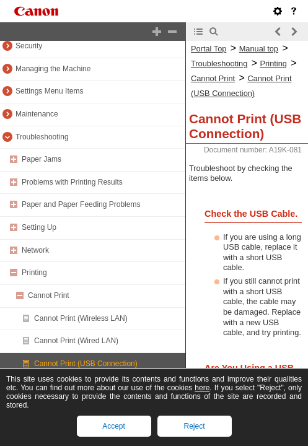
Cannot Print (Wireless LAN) (81, 318)
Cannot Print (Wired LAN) (76, 340)
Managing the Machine (52, 68)
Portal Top (208, 48)
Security (28, 46)
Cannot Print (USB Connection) (86, 363)
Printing (34, 272)
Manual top (258, 48)
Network (35, 250)
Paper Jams (41, 159)
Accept (113, 426)
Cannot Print (48, 295)
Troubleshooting (42, 137)
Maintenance (36, 114)
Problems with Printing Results (72, 182)
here (202, 387)
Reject (194, 426)
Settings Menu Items (49, 91)
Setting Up (39, 227)
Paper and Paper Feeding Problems (81, 204)
